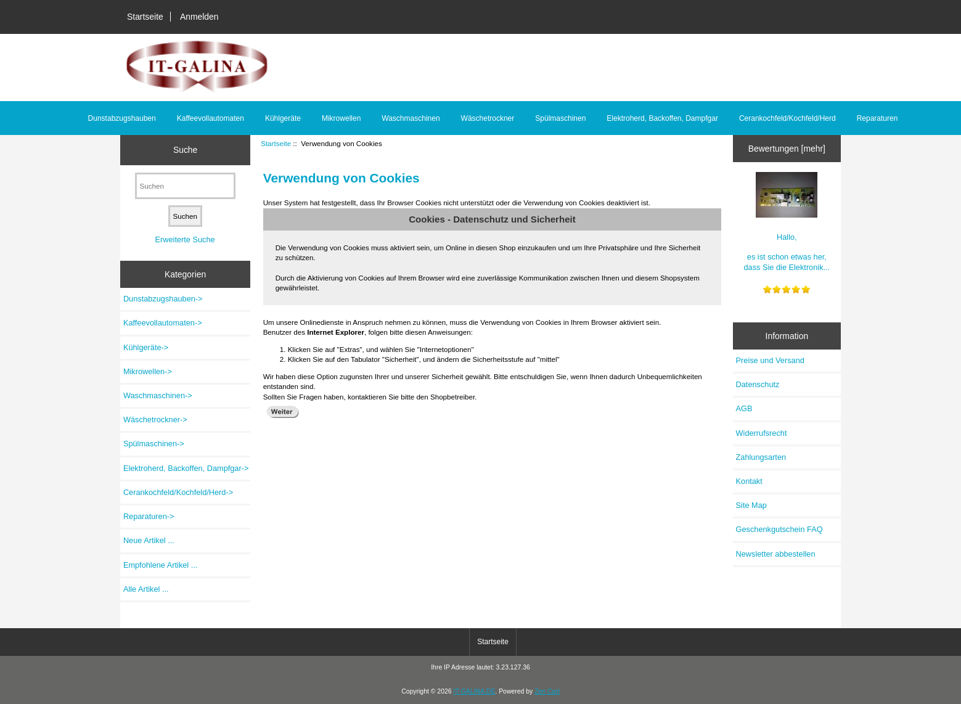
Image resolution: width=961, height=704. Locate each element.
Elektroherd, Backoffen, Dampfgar (662, 118)
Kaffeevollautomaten (210, 118)
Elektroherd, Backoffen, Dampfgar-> (186, 468)
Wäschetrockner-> (155, 419)
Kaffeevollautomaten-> (162, 322)
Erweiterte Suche (185, 239)
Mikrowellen (341, 118)
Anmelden (199, 17)
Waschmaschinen (411, 118)
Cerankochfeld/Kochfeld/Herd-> (178, 492)
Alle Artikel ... (146, 589)
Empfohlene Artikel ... (160, 565)
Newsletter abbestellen (776, 554)
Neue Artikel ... (148, 540)
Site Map (751, 505)
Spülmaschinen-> (153, 443)
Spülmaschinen (560, 118)
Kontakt (749, 481)
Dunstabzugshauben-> (163, 298)
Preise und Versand (770, 360)
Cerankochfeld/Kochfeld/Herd (787, 118)
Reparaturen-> (148, 516)
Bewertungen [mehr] (786, 148)
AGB (744, 408)
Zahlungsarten (761, 457)
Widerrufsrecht (761, 433)
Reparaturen (877, 118)
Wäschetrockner (488, 118)
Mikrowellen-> (147, 371)
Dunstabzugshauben (122, 118)
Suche (185, 150)
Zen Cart (547, 691)
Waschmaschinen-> (157, 395)
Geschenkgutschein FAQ (779, 529)
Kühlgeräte (283, 118)
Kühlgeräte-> (145, 347)
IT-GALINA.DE (474, 691)
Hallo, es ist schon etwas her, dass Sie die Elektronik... (787, 222)
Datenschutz (758, 384)
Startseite (145, 17)
